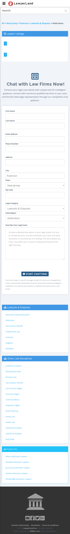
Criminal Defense (12, 400)
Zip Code (9, 190)
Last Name (10, 121)
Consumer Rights (12, 394)
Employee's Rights (13, 405)
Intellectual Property (14, 428)
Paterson (24, 23)
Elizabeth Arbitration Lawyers (17, 462)
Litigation (9, 343)
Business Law (11, 377)
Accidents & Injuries (13, 366)
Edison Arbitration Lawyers (16, 456)
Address (9, 157)
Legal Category (12, 203)
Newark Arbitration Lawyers (17, 473)
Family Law (10, 416)
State (8, 180)
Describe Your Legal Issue (16, 225)
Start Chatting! (35, 273)
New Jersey (12, 23)
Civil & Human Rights (14, 388)
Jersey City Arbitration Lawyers (18, 468)
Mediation (10, 348)
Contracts (9, 337)
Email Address (12, 134)
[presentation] (35, 265)
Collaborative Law (13, 331)
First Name (10, 111)
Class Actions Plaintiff (14, 326)
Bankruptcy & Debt (13, 371)
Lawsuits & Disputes (40, 23)
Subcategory (11, 213)
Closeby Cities (11, 449)
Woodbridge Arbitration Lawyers (19, 479)
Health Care (10, 422)
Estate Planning (12, 411)
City (7, 170)
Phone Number (12, 144)
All (3, 23)
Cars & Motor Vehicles (14, 383)
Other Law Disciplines (19, 358)
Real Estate (10, 439)
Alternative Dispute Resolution (18, 315)
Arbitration (10, 320)
